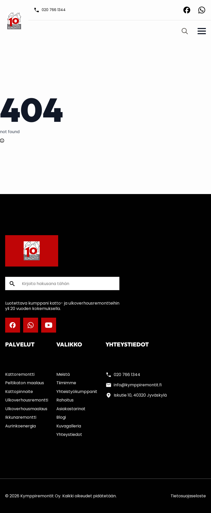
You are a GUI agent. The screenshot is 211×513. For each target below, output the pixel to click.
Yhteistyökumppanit (76, 392)
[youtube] (48, 325)
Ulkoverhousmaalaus (26, 409)
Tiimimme (66, 383)
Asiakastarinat (70, 409)
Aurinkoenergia (20, 426)
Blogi (61, 417)
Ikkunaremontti (20, 417)
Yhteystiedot (69, 434)
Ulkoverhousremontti (26, 400)
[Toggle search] (184, 31)
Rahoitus (65, 400)
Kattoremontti (19, 374)
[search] (12, 283)
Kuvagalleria (68, 426)
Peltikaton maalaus (24, 383)
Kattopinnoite (19, 392)
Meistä (63, 374)
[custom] (187, 10)
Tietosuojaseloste (188, 496)
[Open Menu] (202, 31)
